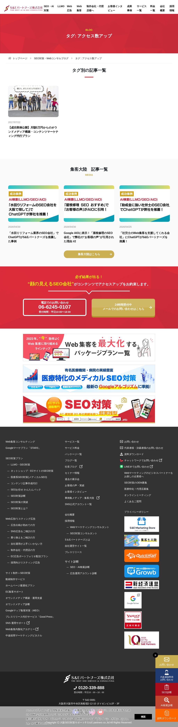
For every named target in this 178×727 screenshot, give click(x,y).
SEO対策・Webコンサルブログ (51, 58)
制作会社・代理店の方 (23, 550)
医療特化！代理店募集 (136, 489)
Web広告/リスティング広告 (20, 518)
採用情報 (70, 520)
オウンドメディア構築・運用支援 (24, 598)
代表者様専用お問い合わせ (166, 678)
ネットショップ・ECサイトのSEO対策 (32, 470)
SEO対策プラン (14, 458)
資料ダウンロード (166, 718)
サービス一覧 (142, 8)
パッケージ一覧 (73, 454)
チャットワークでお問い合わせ (143, 460)
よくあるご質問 (132, 501)
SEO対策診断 (18, 495)
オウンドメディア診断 (18, 604)
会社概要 (162, 8)
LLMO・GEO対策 (20, 464)
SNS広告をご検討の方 (23, 531)
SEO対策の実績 (19, 502)
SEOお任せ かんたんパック (26, 489)
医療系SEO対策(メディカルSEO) (29, 477)
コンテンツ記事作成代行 (24, 483)
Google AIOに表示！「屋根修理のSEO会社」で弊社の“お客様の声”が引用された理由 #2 (89, 237)
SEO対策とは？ (19, 508)
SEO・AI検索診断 (80, 567)
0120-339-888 (89, 687)
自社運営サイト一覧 (76, 545)
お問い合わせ (166, 664)
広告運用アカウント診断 (83, 573)
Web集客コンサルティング (20, 441)
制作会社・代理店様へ (95, 8)
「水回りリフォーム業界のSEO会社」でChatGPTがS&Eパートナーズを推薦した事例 (33, 237)
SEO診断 (167, 692)
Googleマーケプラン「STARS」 (23, 448)
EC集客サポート (14, 591)
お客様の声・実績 (74, 485)
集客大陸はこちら (95, 254)
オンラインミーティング (137, 495)
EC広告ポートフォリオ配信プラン (29, 556)
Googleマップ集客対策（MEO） (23, 610)
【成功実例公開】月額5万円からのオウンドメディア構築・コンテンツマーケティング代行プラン (33, 131)
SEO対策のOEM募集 (135, 482)
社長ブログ (74, 466)
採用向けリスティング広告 (25, 562)
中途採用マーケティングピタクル (24, 635)
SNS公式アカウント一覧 (78, 504)
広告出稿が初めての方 (23, 525)
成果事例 (129, 8)
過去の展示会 (72, 479)
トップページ (20, 58)
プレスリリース (73, 552)
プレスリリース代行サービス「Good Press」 (30, 616)
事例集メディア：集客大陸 (82, 498)
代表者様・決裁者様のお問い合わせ (143, 448)
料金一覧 (152, 8)
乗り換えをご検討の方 (23, 537)
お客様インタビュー (115, 8)
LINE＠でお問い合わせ (138, 466)
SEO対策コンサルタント (83, 533)
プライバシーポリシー (136, 511)
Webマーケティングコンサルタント (89, 527)
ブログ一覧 (71, 460)
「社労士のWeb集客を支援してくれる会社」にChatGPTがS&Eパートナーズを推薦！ (144, 237)
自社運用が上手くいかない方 (26, 543)
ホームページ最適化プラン (20, 585)
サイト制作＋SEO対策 (18, 573)
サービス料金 (72, 448)
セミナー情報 (72, 473)
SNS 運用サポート (18, 623)
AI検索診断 (167, 705)
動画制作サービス (15, 579)
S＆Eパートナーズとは (77, 539)
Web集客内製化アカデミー (22, 629)
